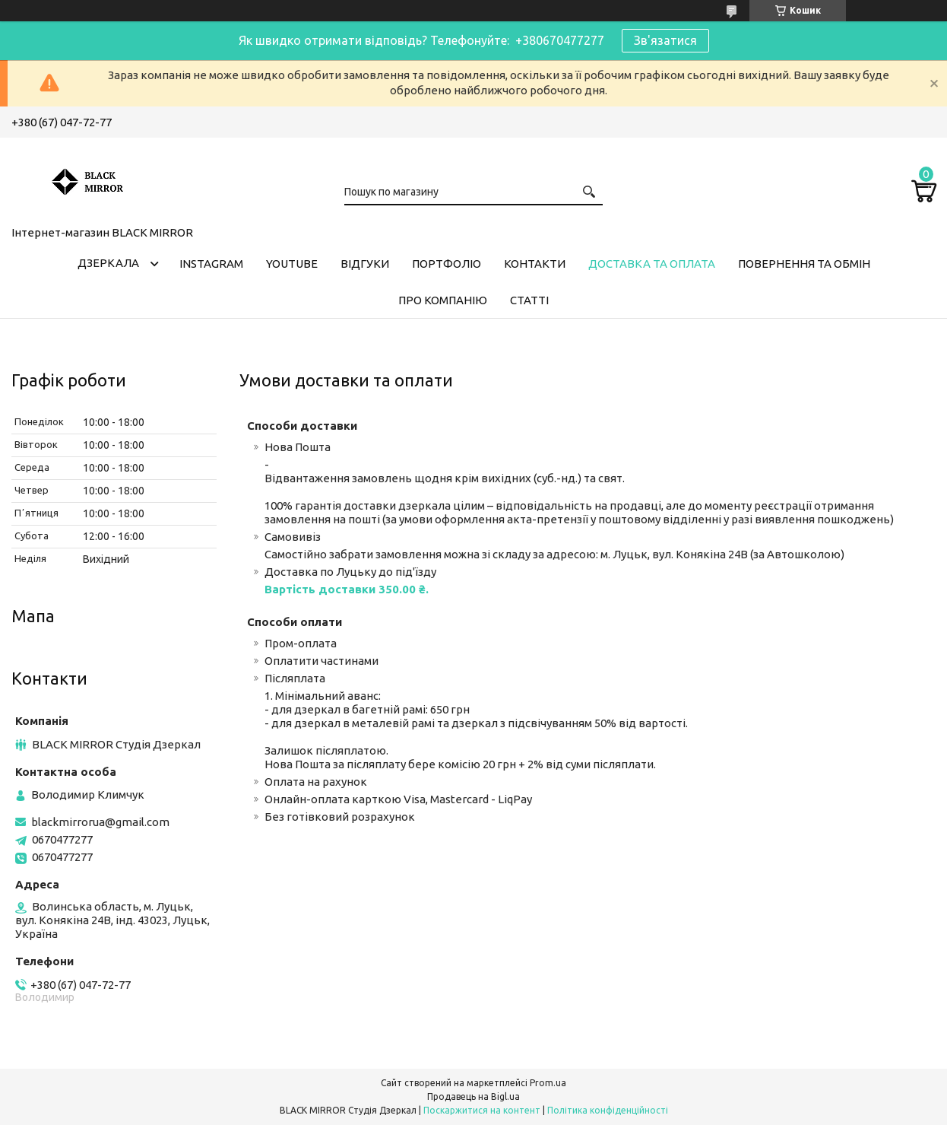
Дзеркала (108, 262)
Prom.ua (548, 1083)
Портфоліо (446, 263)
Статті (529, 300)
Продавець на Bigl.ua (473, 1096)
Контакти (534, 263)
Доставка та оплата (651, 263)
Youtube (292, 263)
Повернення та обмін (804, 263)
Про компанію (442, 300)
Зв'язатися (665, 40)
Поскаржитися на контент (481, 1110)
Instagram (211, 263)
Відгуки (364, 263)
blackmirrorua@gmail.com (100, 821)
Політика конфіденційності (607, 1110)
